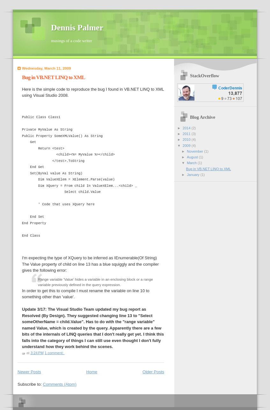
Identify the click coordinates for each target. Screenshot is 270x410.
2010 (187, 139)
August (193, 157)
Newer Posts (29, 371)
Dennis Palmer (77, 27)
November (195, 151)
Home (92, 371)
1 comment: (55, 353)
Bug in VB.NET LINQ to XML (53, 77)
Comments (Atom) (60, 384)
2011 (187, 134)
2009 (187, 146)
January (193, 175)
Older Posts (153, 371)
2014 (187, 128)
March (192, 163)
